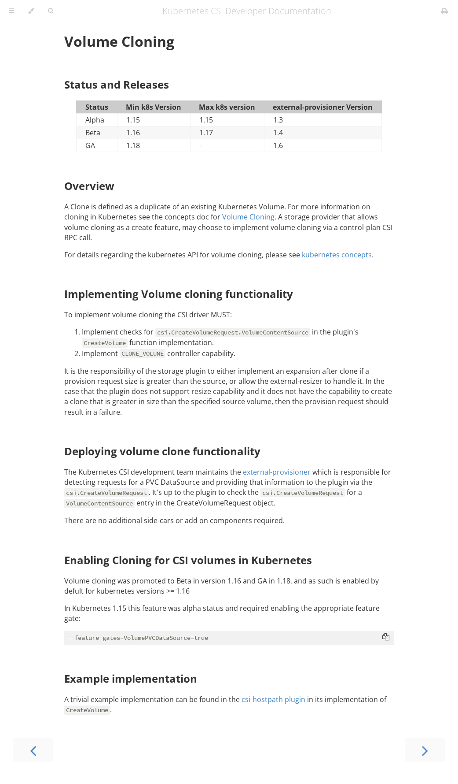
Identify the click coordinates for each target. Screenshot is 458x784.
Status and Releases (116, 84)
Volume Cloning (119, 41)
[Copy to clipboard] (386, 638)
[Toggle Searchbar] (50, 11)
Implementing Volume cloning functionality (178, 293)
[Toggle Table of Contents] (11, 11)
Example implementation (130, 678)
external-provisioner (277, 472)
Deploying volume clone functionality (162, 451)
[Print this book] (444, 11)
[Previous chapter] (33, 750)
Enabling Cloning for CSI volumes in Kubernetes (188, 560)
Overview (89, 185)
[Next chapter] (425, 750)
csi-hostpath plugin (273, 699)
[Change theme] (31, 11)
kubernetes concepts (337, 255)
